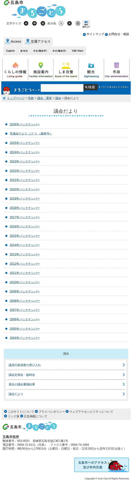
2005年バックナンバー (25, 328)
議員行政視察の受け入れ (25, 365)
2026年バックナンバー (25, 124)
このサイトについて (21, 411)
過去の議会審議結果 (22, 384)
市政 (31, 98)
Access (16, 41)
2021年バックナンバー (25, 180)
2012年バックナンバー (25, 263)
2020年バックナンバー (25, 189)
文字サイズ (13, 23)
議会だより (16, 394)
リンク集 (13, 416)
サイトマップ (95, 34)
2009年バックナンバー (25, 291)
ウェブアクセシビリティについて (91, 411)
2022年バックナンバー (25, 170)
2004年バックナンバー (25, 337)
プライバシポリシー (51, 411)
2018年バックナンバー (25, 207)
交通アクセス (41, 41)
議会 (58, 98)
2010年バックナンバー (25, 282)
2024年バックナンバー (25, 152)
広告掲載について (35, 416)
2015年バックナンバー (25, 235)
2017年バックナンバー (25, 217)
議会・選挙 (44, 98)
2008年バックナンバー (25, 300)
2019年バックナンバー (25, 198)
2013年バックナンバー (25, 254)
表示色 (51, 23)
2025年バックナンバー (25, 142)
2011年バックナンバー (25, 272)
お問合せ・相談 (119, 34)
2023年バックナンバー (25, 161)
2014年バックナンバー (25, 245)
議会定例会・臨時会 (22, 374)
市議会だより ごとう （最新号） (31, 133)
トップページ (16, 98)
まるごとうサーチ (22, 88)
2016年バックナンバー (25, 226)
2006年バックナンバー (25, 319)
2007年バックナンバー (25, 310)
